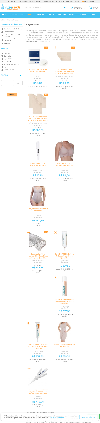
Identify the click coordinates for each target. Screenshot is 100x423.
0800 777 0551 (74, 1)
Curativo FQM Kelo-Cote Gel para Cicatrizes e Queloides (61, 164)
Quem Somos (6, 367)
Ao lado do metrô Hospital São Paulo (38, 377)
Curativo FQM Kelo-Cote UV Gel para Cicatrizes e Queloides (36, 211)
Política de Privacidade (10, 371)
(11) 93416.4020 (49, 1)
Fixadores (7, 43)
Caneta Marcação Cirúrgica (13, 29)
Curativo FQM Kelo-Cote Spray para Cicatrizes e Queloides (87, 164)
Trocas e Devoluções (9, 369)
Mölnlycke (52, 291)
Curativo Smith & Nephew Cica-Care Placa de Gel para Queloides (36, 164)
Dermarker (7, 56)
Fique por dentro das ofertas (20, 354)
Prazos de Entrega (8, 373)
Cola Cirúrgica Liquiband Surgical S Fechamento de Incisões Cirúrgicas (87, 211)
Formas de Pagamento (10, 376)
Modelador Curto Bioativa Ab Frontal (61, 210)
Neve (5, 67)
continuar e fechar (88, 417)
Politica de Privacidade (56, 418)
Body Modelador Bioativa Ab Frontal (87, 117)
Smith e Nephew (9, 70)
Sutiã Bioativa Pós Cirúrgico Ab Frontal (62, 117)
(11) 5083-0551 (30, 1)
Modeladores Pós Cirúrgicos (10, 40)
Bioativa (7, 53)
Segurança (6, 378)
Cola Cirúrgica (9, 32)
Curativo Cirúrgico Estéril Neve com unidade (36, 70)
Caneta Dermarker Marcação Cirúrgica (36, 117)
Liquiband (7, 61)
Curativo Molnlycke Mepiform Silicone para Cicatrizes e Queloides (61, 71)
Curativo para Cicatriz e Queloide (12, 35)
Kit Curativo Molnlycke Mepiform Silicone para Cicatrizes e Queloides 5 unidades (87, 72)
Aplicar (11, 94)
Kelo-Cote (79, 291)
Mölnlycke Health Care (11, 64)
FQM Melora (8, 59)
